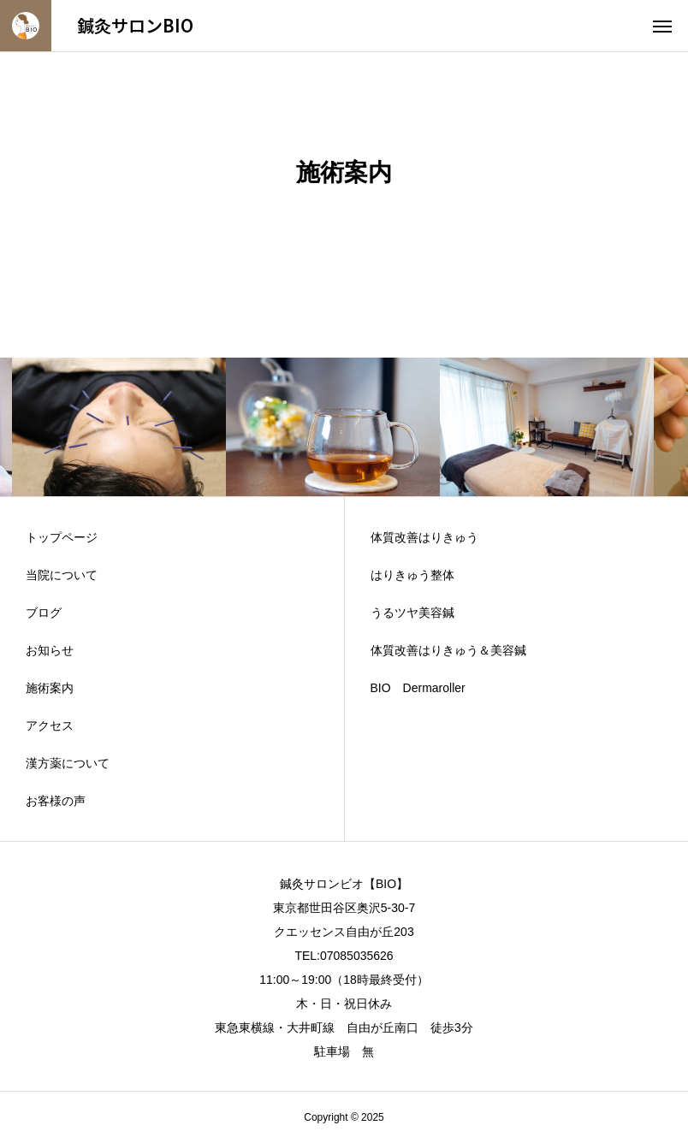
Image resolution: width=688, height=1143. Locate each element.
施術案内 (50, 688)
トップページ (62, 537)
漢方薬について (68, 763)
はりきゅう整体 (412, 575)
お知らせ (50, 650)
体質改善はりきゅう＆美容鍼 (448, 650)
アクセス (50, 725)
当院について (62, 575)
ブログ (44, 613)
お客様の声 (56, 801)
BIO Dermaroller (418, 688)
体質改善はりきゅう (424, 537)
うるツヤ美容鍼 (412, 613)
